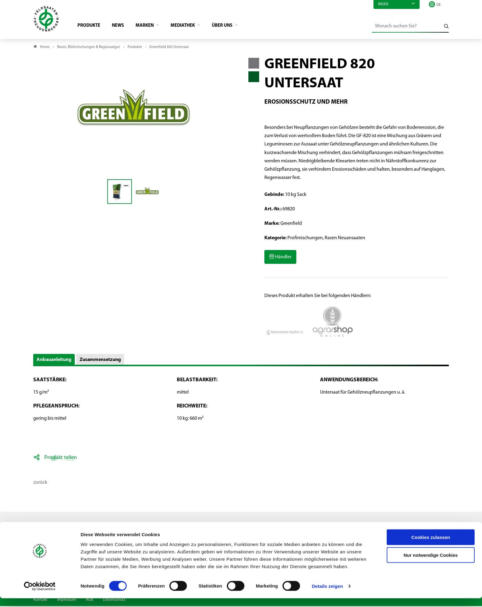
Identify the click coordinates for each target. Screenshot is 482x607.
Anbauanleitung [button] (54, 360)
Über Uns (232, 26)
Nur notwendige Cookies (431, 563)
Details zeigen (327, 594)
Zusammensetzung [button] (100, 360)
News (121, 26)
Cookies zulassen (430, 545)
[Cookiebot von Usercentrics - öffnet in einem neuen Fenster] (40, 595)
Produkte (91, 26)
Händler (282, 258)
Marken (150, 26)
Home (44, 48)
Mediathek (190, 26)
